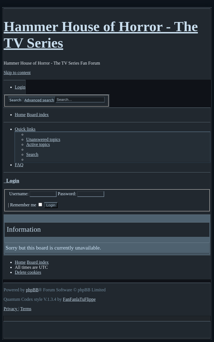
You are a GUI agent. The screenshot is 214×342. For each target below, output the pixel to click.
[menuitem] (20, 87)
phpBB (32, 289)
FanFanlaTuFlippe (79, 299)
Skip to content (17, 72)
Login (11, 181)
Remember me (26, 204)
